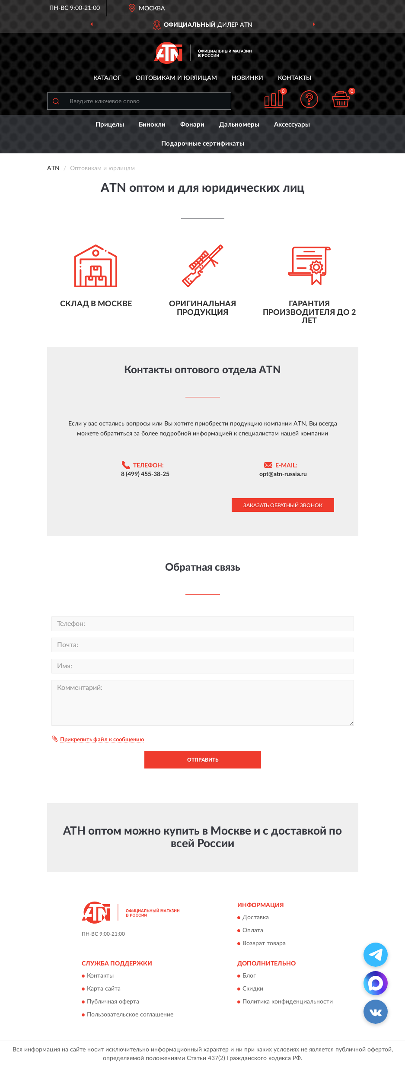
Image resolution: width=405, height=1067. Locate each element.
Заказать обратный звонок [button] (282, 505)
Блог (249, 976)
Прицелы (110, 124)
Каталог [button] (107, 78)
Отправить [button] (202, 759)
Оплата (252, 930)
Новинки (247, 78)
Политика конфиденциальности (287, 1002)
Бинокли (152, 124)
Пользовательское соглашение (130, 1015)
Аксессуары (292, 124)
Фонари (192, 124)
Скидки (252, 989)
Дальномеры (239, 124)
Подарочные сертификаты (202, 143)
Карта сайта (104, 989)
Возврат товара (264, 943)
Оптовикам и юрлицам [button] (176, 78)
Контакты (295, 78)
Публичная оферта (113, 1002)
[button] (309, 99)
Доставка (255, 918)
